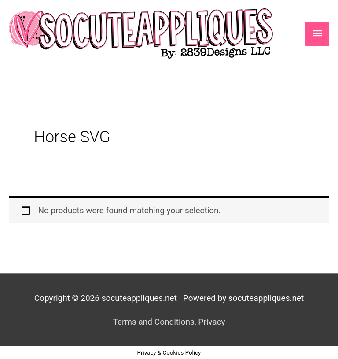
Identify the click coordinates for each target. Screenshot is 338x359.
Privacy (211, 322)
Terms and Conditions (153, 322)
